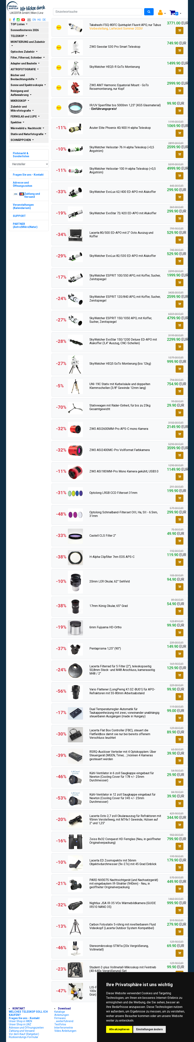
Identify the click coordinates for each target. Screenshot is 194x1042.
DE (44, 19)
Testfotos (60, 1024)
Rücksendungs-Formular (23, 1037)
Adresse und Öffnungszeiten (26, 1027)
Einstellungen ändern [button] (149, 1029)
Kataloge (59, 1011)
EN (34, 19)
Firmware (60, 1018)
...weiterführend (63, 1021)
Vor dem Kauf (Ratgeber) (24, 1034)
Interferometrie (63, 1027)
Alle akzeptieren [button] (119, 1029)
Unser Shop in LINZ (20, 1024)
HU (39, 19)
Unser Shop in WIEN (20, 1021)
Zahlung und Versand (21, 1030)
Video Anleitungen (65, 1030)
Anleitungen (61, 1014)
